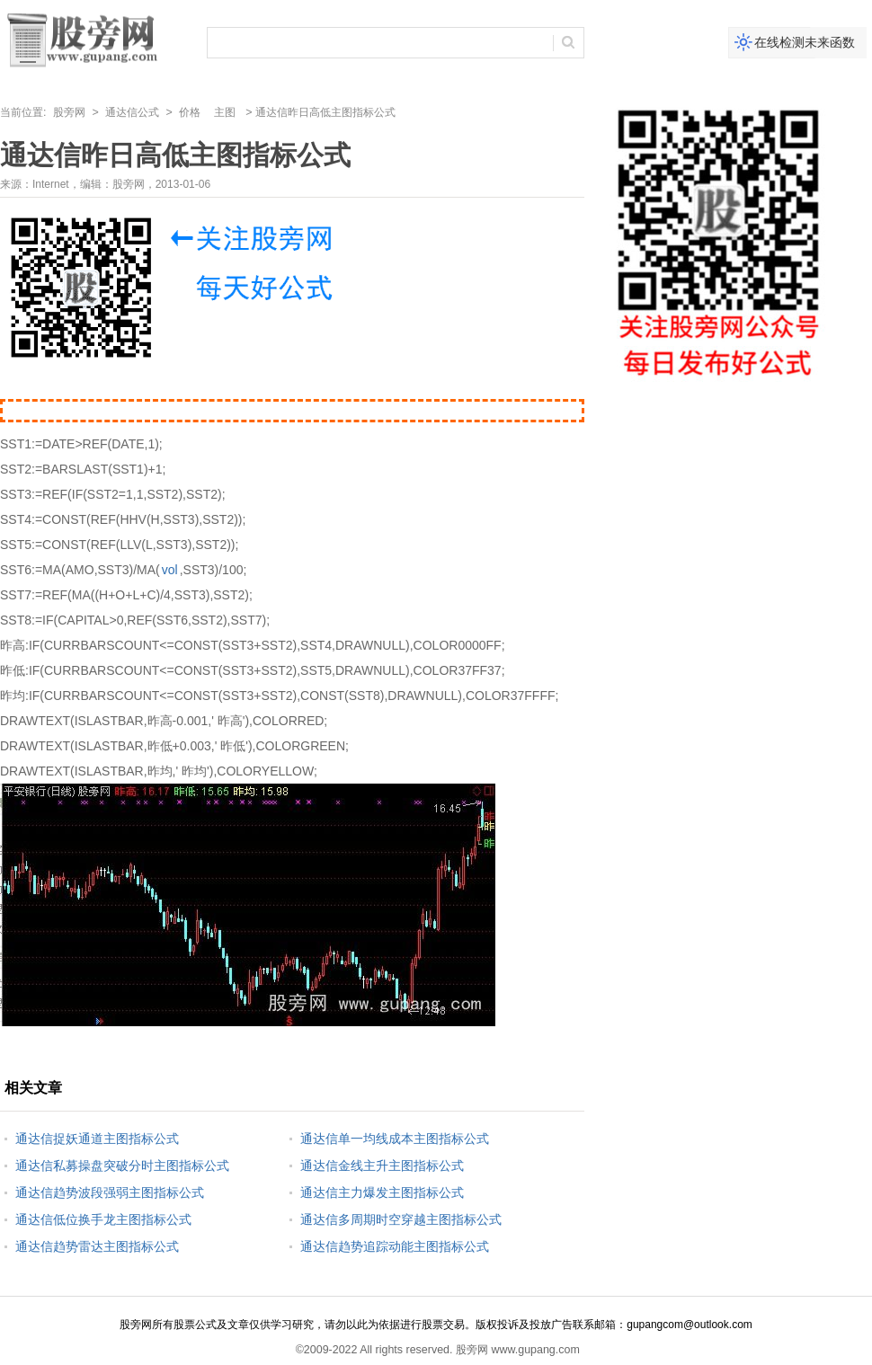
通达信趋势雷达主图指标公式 (97, 1246)
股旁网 (69, 112)
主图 (225, 112)
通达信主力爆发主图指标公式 (382, 1192)
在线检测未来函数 (804, 42)
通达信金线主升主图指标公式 (382, 1165)
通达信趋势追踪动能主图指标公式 (394, 1246)
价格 (189, 112)
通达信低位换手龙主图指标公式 (103, 1219)
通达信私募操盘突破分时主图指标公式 (122, 1165)
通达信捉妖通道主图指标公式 (97, 1138)
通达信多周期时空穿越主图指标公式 (401, 1219)
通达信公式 (132, 112)
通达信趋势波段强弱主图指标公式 (109, 1192)
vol (170, 570)
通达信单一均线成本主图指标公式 (394, 1138)
